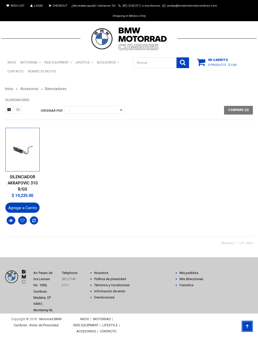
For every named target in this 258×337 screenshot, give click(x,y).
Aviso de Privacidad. (44, 325)
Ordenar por (52, 111)
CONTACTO (108, 331)
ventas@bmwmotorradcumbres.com (192, 5)
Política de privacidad (110, 279)
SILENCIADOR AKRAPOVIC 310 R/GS (23, 183)
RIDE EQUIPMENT (86, 325)
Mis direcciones (191, 279)
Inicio (9, 89)
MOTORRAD (102, 319)
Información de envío (109, 291)
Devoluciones (104, 297)
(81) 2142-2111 (131, 5)
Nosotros (101, 273)
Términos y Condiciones (112, 285)
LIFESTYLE (110, 325)
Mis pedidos (189, 273)
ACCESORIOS (86, 331)
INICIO (84, 319)
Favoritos (186, 285)
